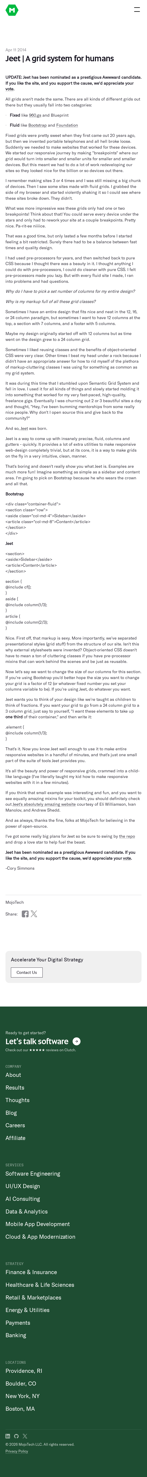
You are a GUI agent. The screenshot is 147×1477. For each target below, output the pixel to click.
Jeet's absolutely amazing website (44, 804)
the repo (127, 836)
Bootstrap (37, 125)
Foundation (67, 125)
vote (9, 88)
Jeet (24, 428)
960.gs (35, 115)
